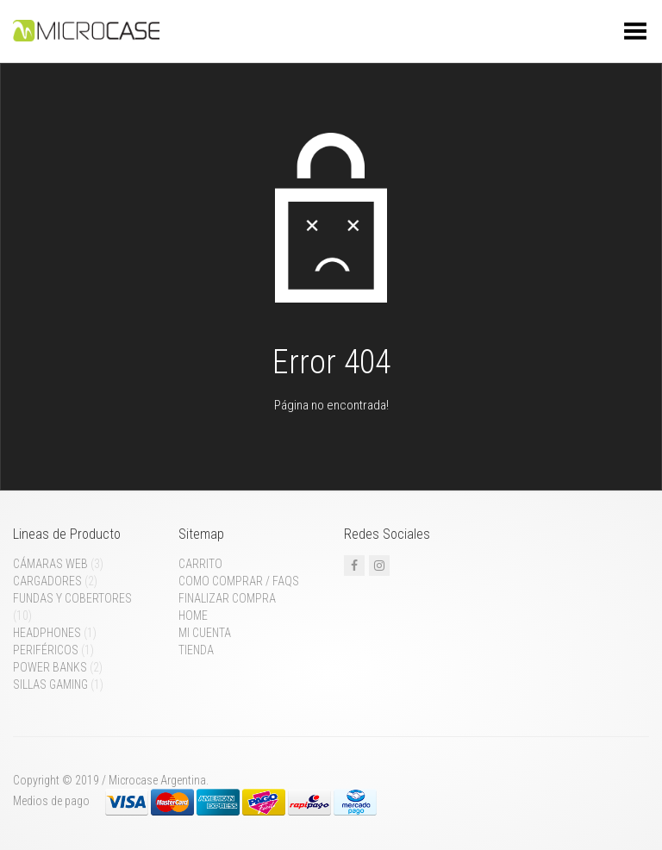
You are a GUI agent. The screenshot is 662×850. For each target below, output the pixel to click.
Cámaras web (50, 564)
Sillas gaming (50, 684)
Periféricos (45, 650)
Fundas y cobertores (72, 598)
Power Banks (50, 667)
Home (193, 615)
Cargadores (47, 581)
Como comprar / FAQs (238, 581)
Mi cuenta (204, 633)
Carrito (200, 564)
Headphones (47, 633)
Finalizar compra (227, 598)
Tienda (196, 650)
